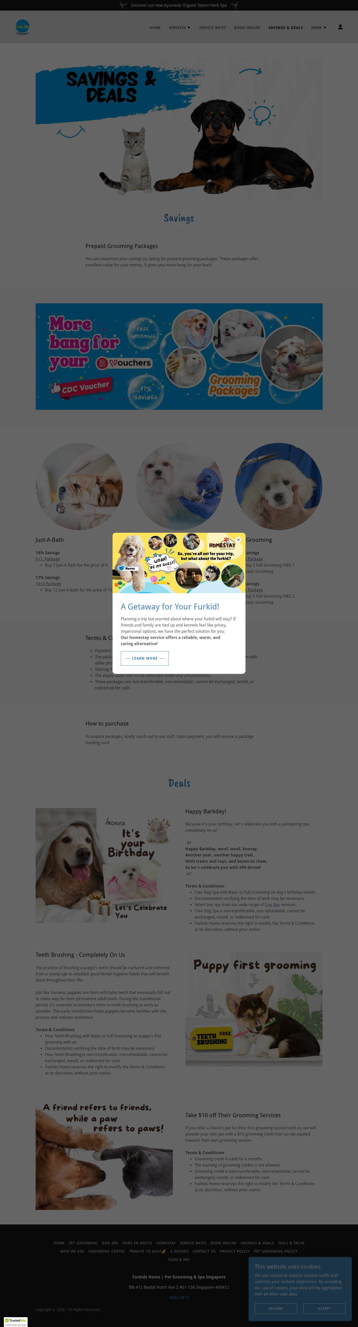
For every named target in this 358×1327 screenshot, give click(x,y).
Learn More (145, 658)
